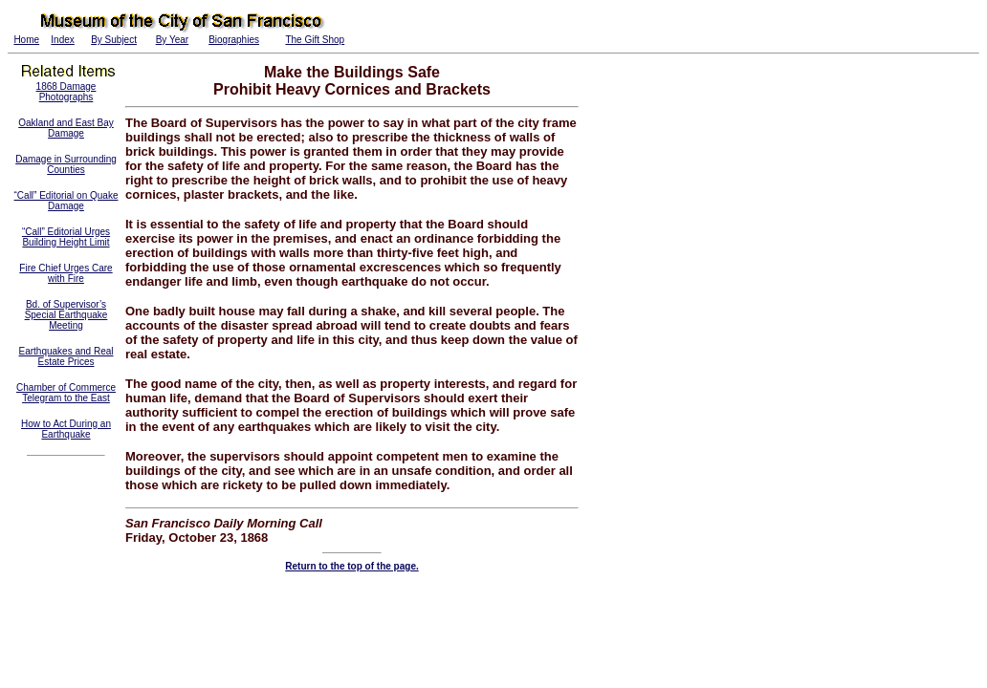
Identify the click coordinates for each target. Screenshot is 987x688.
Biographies (233, 39)
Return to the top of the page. (351, 566)
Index (62, 39)
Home (26, 39)
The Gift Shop (314, 39)
